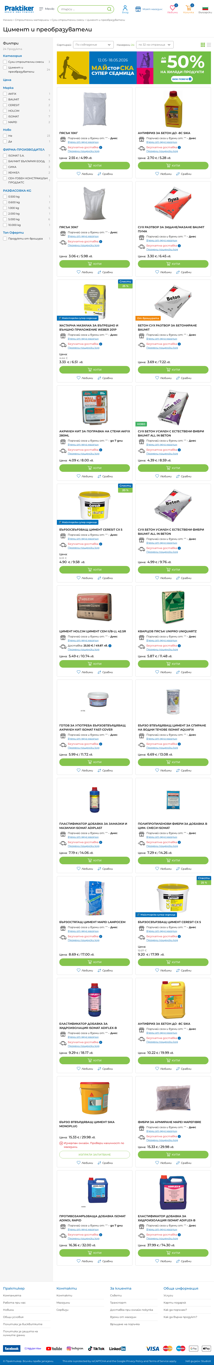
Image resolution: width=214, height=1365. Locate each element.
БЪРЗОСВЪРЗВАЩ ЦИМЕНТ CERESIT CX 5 (90, 529)
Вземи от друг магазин (83, 141)
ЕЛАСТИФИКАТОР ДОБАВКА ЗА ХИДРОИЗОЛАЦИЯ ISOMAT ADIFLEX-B (88, 1026)
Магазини (63, 1302)
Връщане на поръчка (125, 1324)
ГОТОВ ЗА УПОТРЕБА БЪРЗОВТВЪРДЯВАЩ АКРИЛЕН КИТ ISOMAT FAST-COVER (92, 727)
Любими (85, 174)
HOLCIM (13, 110)
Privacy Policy (134, 1361)
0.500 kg (14, 196)
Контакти (64, 1295)
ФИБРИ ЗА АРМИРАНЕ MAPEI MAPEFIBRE (169, 1122)
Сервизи (62, 1310)
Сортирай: (64, 44)
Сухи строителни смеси (26, 62)
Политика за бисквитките (22, 1324)
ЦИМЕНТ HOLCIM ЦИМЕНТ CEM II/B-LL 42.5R (92, 631)
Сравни (105, 174)
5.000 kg (14, 219)
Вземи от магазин (123, 1317)
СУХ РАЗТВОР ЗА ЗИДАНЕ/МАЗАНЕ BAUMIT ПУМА (171, 229)
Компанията (12, 1295)
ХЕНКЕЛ (13, 172)
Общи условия (13, 1317)
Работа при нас (14, 1302)
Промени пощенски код (83, 151)
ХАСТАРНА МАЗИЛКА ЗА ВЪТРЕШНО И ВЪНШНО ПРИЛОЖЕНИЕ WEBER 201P (88, 327)
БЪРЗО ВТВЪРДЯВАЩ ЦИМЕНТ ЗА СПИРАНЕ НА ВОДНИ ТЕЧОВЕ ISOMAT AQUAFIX (172, 727)
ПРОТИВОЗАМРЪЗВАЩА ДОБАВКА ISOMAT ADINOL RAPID (92, 1218)
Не (10, 135)
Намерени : (126, 44)
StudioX (206, 1361)
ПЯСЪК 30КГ (68, 227)
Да (10, 141)
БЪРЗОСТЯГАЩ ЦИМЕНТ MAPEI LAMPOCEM (92, 922)
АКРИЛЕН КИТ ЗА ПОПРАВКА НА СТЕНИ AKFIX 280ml (94, 433)
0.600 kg (14, 202)
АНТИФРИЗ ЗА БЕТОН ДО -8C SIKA (164, 133)
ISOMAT (13, 116)
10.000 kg (14, 225)
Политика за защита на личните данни (20, 1333)
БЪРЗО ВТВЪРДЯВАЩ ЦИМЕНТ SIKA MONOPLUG (86, 1124)
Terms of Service (159, 1361)
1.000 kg (13, 208)
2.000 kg (14, 213)
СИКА (12, 167)
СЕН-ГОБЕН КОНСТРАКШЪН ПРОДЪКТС (28, 180)
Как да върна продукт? (180, 1317)
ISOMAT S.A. (16, 155)
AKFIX (12, 93)
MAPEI (12, 122)
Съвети (116, 1295)
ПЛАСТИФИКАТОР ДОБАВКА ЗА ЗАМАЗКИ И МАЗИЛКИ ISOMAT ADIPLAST (93, 826)
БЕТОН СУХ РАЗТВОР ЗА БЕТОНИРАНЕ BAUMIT (167, 327)
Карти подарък (175, 1302)
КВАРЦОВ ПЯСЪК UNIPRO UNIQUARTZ (167, 631)
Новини (8, 1310)
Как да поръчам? (175, 1310)
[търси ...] (85, 9)
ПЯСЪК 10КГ (68, 133)
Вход (125, 9)
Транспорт (118, 1302)
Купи (95, 166)
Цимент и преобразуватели (21, 69)
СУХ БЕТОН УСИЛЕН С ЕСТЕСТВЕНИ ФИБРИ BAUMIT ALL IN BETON (171, 433)
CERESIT (13, 105)
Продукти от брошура (25, 238)
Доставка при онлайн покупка (131, 1310)
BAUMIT (13, 99)
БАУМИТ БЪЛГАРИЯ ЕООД (26, 161)
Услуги (168, 1295)
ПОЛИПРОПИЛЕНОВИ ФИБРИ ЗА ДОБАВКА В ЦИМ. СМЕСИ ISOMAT (172, 826)
